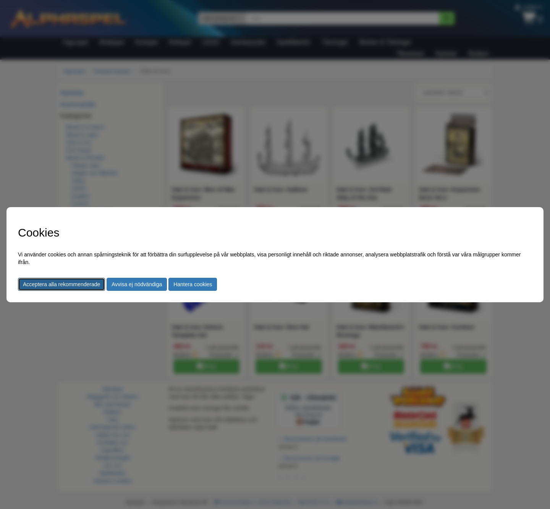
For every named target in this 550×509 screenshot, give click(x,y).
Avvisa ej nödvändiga (137, 284)
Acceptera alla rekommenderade (61, 284)
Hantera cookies (192, 284)
